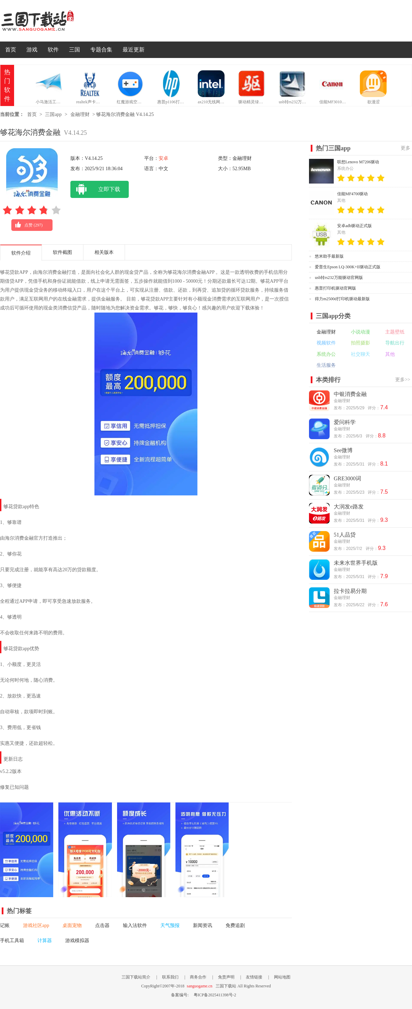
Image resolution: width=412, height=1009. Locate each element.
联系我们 (170, 977)
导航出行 (394, 342)
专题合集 (101, 49)
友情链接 (254, 977)
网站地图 (282, 977)
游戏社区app (36, 925)
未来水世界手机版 (356, 563)
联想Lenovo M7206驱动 (358, 162)
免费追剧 (235, 925)
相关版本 (104, 252)
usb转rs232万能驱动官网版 (339, 277)
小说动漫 (360, 332)
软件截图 (62, 252)
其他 (390, 354)
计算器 (44, 940)
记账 (5, 925)
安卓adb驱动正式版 (354, 225)
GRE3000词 (347, 478)
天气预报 (170, 925)
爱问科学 (345, 422)
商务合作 (198, 977)
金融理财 (80, 114)
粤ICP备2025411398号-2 (215, 995)
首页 (10, 49)
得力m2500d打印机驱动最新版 (342, 298)
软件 (53, 49)
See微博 (343, 450)
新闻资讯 (202, 925)
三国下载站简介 (136, 977)
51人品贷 (345, 535)
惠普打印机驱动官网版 (335, 288)
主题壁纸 (394, 332)
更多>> (402, 379)
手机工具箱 (12, 940)
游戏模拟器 (77, 940)
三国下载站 (48, 20)
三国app (53, 114)
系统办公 (326, 354)
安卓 (163, 158)
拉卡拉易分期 (350, 591)
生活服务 (326, 365)
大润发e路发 (349, 506)
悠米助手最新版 (329, 256)
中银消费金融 (350, 394)
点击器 (102, 925)
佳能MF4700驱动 (352, 193)
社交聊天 (360, 354)
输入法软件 (135, 925)
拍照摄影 (360, 342)
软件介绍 (21, 253)
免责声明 (226, 977)
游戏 (31, 49)
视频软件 (326, 342)
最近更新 (134, 49)
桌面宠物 (72, 925)
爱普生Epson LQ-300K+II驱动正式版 (347, 267)
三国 (74, 49)
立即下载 (95, 189)
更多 (405, 148)
